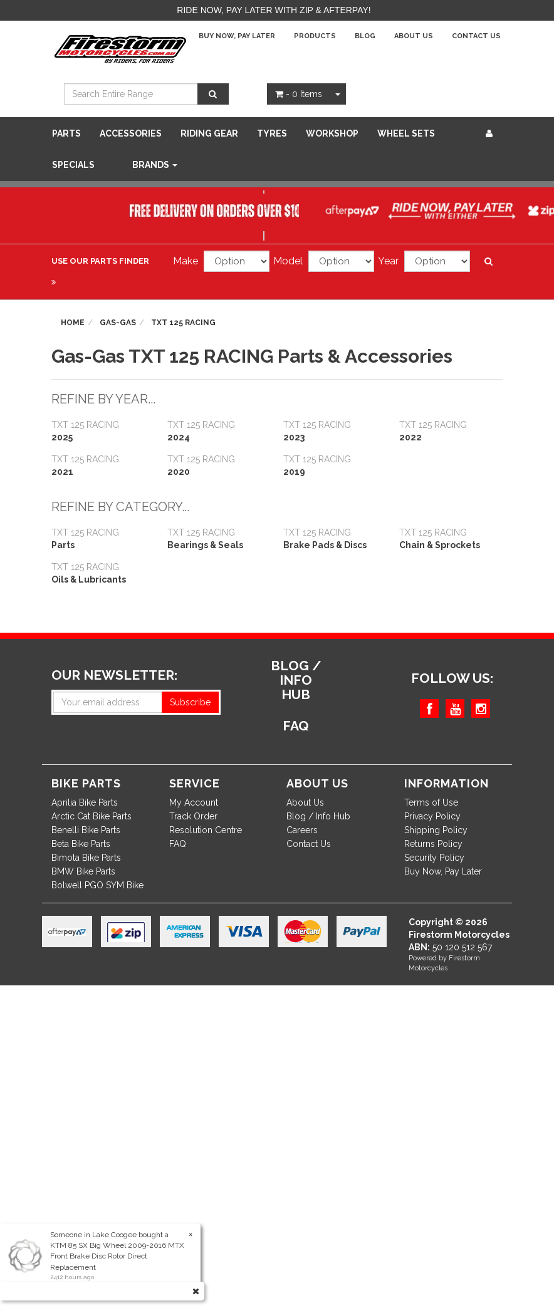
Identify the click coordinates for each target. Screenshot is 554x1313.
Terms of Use (431, 802)
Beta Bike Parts (80, 844)
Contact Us (476, 36)
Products (315, 36)
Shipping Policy (436, 830)
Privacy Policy (432, 816)
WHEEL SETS (406, 133)
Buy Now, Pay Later (237, 36)
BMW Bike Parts (83, 871)
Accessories (131, 133)
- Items (298, 94)
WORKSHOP (332, 133)
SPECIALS (73, 165)
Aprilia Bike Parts (84, 802)
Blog (365, 36)
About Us (413, 36)
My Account (193, 802)
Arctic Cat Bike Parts (91, 816)
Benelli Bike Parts (85, 830)
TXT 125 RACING (183, 322)
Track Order (193, 816)
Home (73, 322)
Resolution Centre (205, 830)
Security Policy (434, 858)
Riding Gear (209, 133)
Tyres (272, 133)
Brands (154, 165)
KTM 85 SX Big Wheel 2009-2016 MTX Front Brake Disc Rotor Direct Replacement (117, 1256)
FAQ (177, 844)
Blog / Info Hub (318, 816)
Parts (66, 133)
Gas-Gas (118, 322)
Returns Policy (433, 844)
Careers (302, 830)
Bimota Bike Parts (86, 858)
